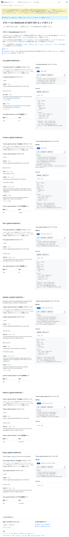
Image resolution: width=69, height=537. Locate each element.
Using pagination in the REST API (12, 98)
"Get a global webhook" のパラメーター (13, 239)
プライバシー (18, 535)
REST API (5, 5)
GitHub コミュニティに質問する (42, 524)
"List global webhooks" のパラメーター (13, 77)
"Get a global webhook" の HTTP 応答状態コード (15, 266)
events (6, 188)
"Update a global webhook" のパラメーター (14, 317)
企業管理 (10, 5)
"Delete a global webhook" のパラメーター (14, 409)
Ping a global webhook (12, 452)
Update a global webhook (13, 297)
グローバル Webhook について (30, 37)
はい (5, 524)
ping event (14, 456)
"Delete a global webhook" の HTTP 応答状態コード (16, 435)
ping (63, 44)
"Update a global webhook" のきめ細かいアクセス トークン (18, 307)
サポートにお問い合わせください (43, 526)
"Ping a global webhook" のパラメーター (13, 470)
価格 (29, 535)
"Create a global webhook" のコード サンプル (47, 141)
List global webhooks (12, 60)
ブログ (43, 535)
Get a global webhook (12, 223)
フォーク (55, 44)
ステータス (24, 535)
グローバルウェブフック (19, 5)
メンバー (41, 44)
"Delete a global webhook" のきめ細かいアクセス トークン (17, 399)
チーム (36, 44)
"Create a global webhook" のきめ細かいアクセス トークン (17, 144)
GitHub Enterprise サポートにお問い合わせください (47, 12)
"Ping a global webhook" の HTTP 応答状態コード (15, 497)
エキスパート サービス (36, 535)
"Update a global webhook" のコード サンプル (47, 301)
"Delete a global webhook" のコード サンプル (47, 396)
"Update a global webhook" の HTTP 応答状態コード (16, 375)
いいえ (12, 524)
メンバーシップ (48, 44)
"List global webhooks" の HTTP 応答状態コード (15, 114)
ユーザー (25, 44)
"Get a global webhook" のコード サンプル (46, 227)
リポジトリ (31, 44)
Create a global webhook (13, 137)
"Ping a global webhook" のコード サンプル (47, 456)
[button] (17, 182)
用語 (13, 535)
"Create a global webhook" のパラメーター (14, 154)
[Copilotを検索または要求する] (46, 2)
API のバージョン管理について (33, 17)
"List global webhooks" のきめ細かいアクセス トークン (16, 67)
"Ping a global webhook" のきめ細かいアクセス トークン (17, 460)
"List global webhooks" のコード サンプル (46, 64)
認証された (18, 35)
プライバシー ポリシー (7, 527)
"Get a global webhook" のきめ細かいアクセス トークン (17, 229)
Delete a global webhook (13, 392)
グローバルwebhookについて (15, 32)
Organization (19, 44)
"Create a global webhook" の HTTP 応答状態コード (16, 206)
